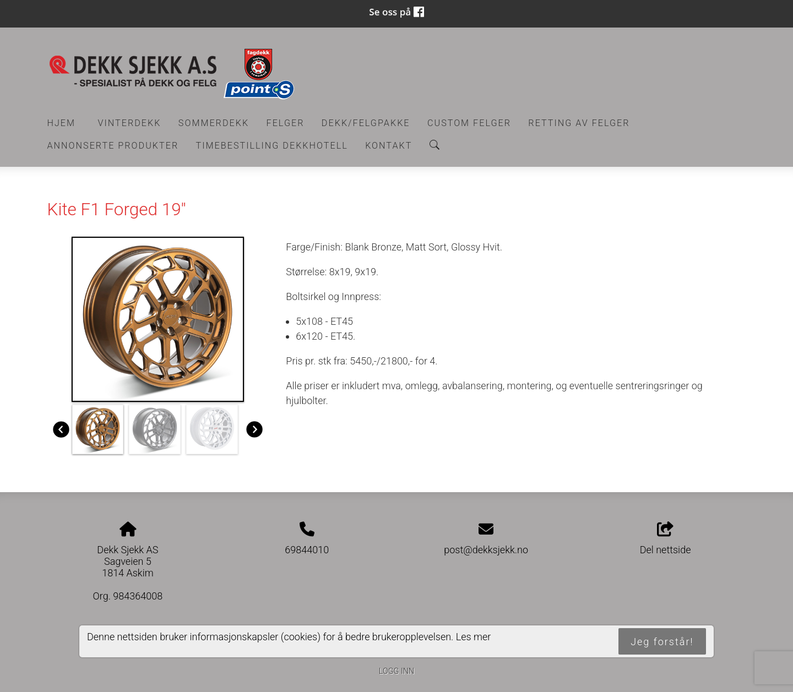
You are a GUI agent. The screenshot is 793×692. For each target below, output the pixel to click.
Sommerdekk (213, 123)
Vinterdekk (129, 123)
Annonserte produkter (113, 145)
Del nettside (665, 539)
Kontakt (388, 145)
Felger (286, 123)
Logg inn (396, 671)
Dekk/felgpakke (366, 123)
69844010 (307, 549)
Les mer (473, 636)
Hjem (61, 123)
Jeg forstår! (662, 641)
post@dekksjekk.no (486, 549)
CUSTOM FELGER (469, 123)
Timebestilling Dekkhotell (272, 145)
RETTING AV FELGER (578, 123)
